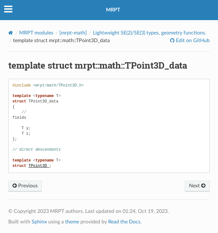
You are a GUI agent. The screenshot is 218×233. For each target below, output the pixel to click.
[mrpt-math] (73, 32)
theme (72, 221)
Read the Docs (124, 221)
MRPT (113, 9)
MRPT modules (36, 32)
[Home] (10, 32)
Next (197, 185)
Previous (25, 185)
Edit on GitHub (192, 40)
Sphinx (39, 221)
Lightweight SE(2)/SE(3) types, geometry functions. (149, 32)
